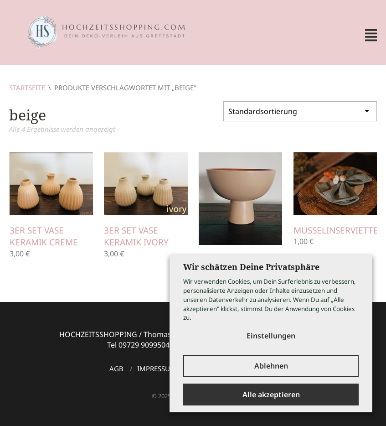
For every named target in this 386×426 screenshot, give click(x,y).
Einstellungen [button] (271, 336)
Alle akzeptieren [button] (271, 395)
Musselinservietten (339, 230)
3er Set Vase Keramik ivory (136, 236)
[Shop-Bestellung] (300, 111)
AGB (116, 368)
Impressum (156, 368)
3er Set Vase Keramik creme (44, 236)
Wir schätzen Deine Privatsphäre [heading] (251, 266)
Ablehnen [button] (271, 366)
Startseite (27, 87)
